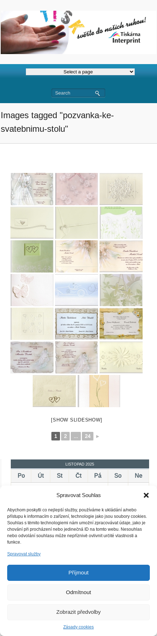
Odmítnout (78, 592)
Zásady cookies (78, 627)
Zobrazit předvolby (78, 612)
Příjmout (79, 572)
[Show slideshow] (76, 420)
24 (88, 436)
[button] (146, 495)
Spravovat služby (24, 553)
